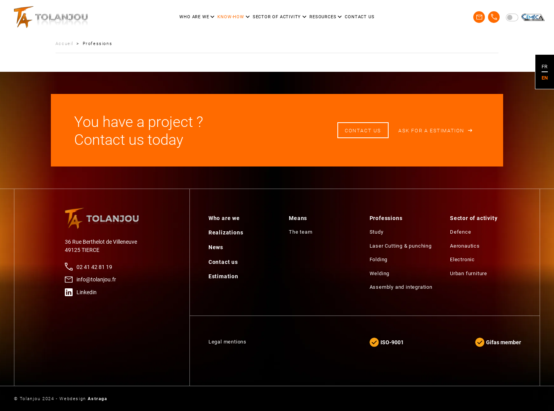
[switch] (512, 17)
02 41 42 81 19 (94, 267)
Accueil (64, 43)
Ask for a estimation (431, 130)
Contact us (363, 130)
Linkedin (86, 292)
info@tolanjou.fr (96, 279)
